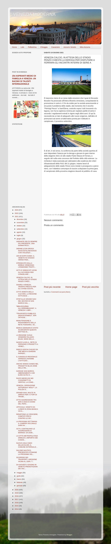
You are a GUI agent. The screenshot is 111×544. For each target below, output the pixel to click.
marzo (19, 479)
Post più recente (52, 287)
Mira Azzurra (85, 47)
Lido (22, 47)
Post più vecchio (90, 287)
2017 (17, 499)
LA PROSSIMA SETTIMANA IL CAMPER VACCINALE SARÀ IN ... (26, 423)
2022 (17, 213)
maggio (20, 473)
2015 (17, 506)
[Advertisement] (25, 165)
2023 (17, 210)
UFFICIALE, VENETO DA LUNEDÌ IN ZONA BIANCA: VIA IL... (27, 409)
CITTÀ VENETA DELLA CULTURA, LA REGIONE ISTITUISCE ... (26, 294)
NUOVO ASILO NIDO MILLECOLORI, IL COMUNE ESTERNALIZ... (26, 445)
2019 (17, 493)
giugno (19, 239)
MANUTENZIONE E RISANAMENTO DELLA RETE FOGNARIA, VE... (26, 322)
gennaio (20, 486)
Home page (71, 287)
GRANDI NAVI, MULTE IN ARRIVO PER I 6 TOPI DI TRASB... (26, 395)
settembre (21, 229)
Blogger (69, 535)
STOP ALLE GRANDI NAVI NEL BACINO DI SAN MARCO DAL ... (26, 301)
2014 (17, 509)
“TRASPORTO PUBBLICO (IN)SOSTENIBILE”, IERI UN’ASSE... (26, 315)
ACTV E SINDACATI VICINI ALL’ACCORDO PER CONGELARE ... (26, 272)
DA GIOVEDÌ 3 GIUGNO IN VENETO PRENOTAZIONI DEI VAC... (26, 467)
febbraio (20, 482)
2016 (17, 503)
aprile (19, 476)
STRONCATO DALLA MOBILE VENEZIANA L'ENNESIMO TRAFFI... (26, 265)
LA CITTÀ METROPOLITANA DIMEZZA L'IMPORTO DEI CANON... (27, 438)
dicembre (20, 219)
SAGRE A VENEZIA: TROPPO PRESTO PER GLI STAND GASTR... (26, 287)
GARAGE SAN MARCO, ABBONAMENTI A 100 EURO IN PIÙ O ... (25, 373)
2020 (17, 490)
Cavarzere (55, 47)
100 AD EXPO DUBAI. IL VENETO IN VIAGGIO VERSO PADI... (25, 258)
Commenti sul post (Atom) (60, 292)
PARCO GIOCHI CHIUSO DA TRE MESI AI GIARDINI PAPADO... (27, 351)
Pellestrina (32, 47)
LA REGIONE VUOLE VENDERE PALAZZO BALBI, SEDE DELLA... (25, 337)
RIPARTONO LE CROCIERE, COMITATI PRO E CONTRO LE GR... (27, 416)
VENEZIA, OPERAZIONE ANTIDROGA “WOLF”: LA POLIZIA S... (26, 387)
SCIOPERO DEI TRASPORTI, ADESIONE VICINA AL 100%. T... (26, 459)
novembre (21, 222)
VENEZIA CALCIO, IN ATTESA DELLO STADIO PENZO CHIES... (26, 279)
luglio (19, 235)
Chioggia (44, 47)
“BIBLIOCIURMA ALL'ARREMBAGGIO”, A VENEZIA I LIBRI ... (26, 308)
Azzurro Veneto (69, 47)
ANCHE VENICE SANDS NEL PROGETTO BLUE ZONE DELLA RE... (27, 366)
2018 (17, 496)
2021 (17, 216)
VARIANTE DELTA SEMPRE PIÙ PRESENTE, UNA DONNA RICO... (26, 243)
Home (14, 47)
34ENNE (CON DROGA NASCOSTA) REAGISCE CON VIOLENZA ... (26, 250)
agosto (19, 232)
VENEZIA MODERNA (34, 14)
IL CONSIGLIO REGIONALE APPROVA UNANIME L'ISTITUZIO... (26, 359)
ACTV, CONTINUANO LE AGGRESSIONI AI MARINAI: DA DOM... (25, 431)
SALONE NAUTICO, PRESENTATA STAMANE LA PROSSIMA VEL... (26, 452)
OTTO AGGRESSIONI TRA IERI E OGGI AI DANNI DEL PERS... (26, 402)
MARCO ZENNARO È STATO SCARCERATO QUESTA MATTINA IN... (27, 330)
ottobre (19, 226)
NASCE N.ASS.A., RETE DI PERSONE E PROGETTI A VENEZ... (27, 344)
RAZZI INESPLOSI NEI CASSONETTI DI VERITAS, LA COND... (25, 380)
